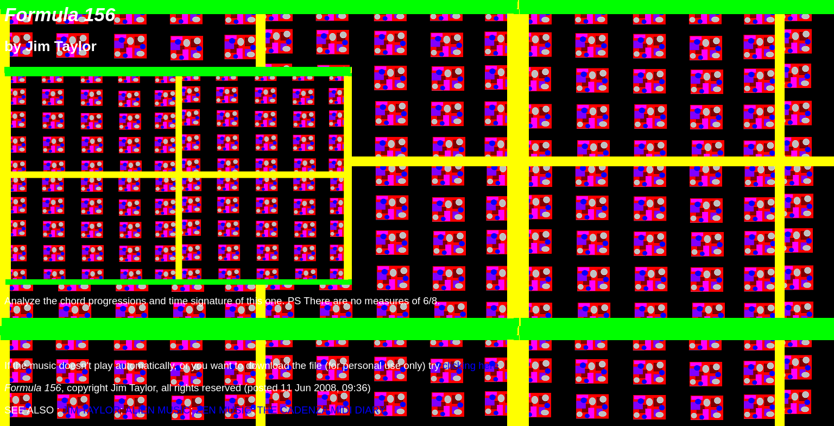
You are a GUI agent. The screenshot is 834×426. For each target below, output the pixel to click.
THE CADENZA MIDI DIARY (321, 410)
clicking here (471, 365)
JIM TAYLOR (91, 410)
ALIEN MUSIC (157, 410)
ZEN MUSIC (224, 410)
